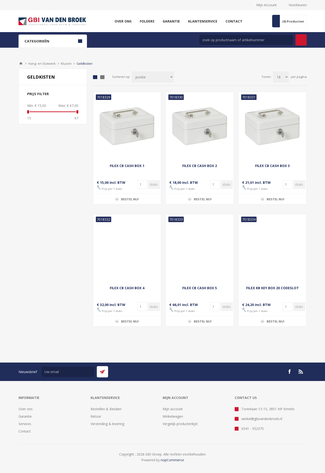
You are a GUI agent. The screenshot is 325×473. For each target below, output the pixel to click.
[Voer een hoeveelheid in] (142, 184)
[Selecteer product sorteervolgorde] (153, 77)
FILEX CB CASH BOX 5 (199, 288)
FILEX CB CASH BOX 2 (199, 165)
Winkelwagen (173, 416)
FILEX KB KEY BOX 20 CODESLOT (272, 288)
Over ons (25, 409)
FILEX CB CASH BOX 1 (127, 165)
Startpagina (20, 63)
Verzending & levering (107, 423)
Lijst (102, 77)
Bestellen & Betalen (106, 409)
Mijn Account (266, 5)
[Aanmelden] (68, 372)
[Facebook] (289, 371)
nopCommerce (172, 460)
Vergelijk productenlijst (180, 423)
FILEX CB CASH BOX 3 (272, 165)
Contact (24, 431)
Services (24, 423)
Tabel (95, 77)
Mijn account (173, 409)
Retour (96, 416)
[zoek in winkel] (246, 40)
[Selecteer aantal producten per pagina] (281, 77)
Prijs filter (38, 93)
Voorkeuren (298, 5)
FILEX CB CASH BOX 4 (127, 288)
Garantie (25, 416)
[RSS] (301, 371)
